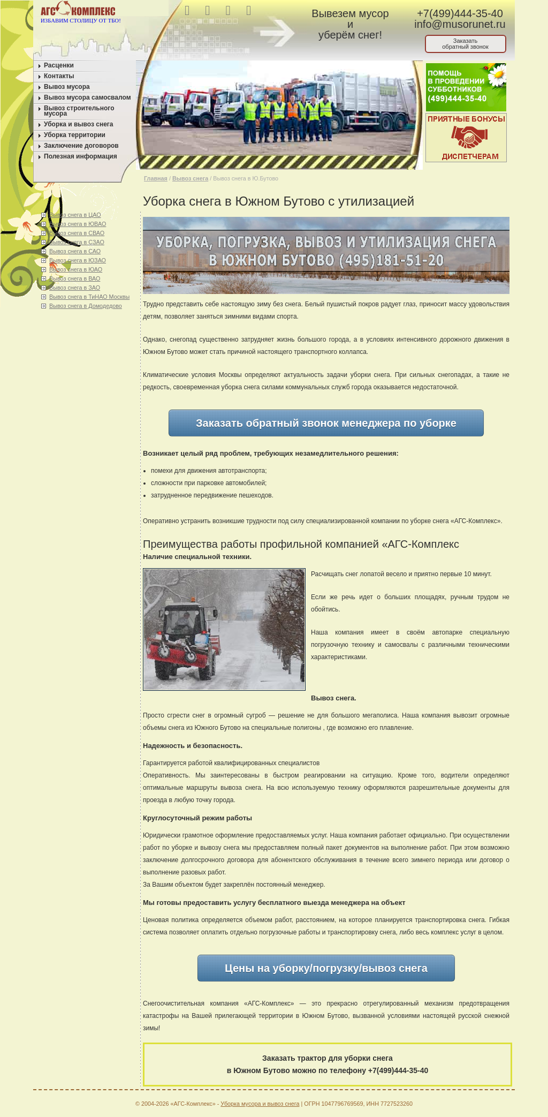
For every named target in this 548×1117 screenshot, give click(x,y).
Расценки (59, 65)
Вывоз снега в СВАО (76, 233)
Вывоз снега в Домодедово (85, 306)
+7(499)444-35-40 (460, 13)
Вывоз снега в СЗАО (76, 242)
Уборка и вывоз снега (78, 124)
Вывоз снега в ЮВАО (77, 224)
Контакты (59, 76)
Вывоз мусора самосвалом (87, 97)
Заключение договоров (81, 145)
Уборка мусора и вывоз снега (259, 1103)
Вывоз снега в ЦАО (75, 215)
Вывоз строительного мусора (79, 110)
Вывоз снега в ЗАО (74, 287)
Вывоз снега (190, 178)
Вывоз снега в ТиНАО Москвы (89, 296)
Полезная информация (80, 156)
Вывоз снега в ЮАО (75, 269)
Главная (156, 178)
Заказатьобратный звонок (465, 43)
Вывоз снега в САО (75, 251)
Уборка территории (74, 135)
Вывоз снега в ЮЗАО (77, 260)
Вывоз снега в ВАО (74, 278)
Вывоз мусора (67, 86)
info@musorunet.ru (459, 24)
